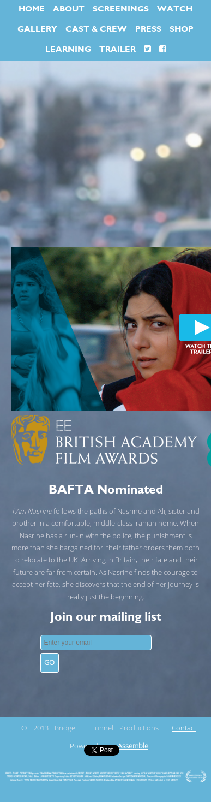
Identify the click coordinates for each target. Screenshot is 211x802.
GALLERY (37, 29)
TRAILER (117, 49)
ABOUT (69, 9)
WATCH (174, 9)
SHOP (182, 29)
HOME (32, 9)
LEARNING (68, 49)
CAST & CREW (96, 29)
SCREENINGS (121, 9)
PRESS (148, 29)
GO (49, 662)
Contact (184, 728)
